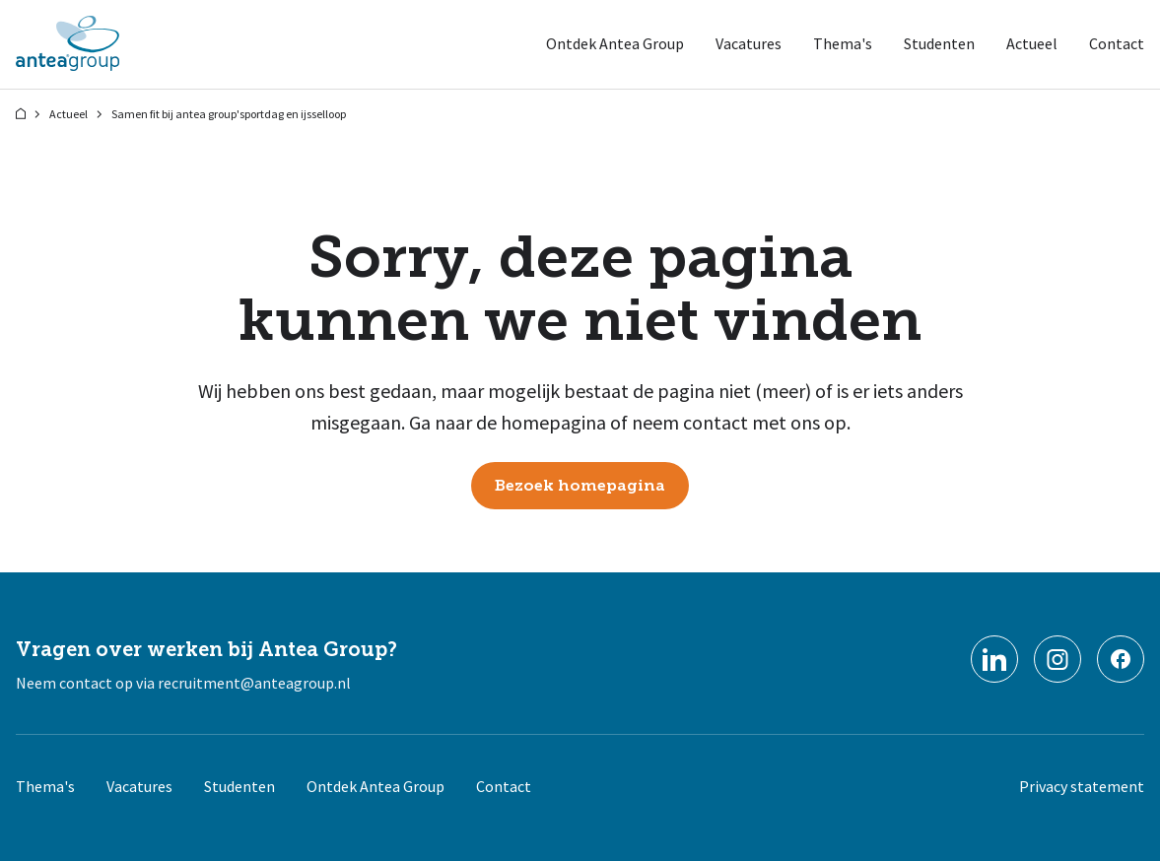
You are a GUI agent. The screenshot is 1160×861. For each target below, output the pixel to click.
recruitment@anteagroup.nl (254, 683)
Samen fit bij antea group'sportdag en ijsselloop (228, 113)
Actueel (1032, 43)
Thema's (842, 43)
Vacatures (749, 43)
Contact (1116, 43)
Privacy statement (1081, 786)
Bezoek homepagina (580, 486)
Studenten (939, 43)
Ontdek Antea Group (615, 43)
